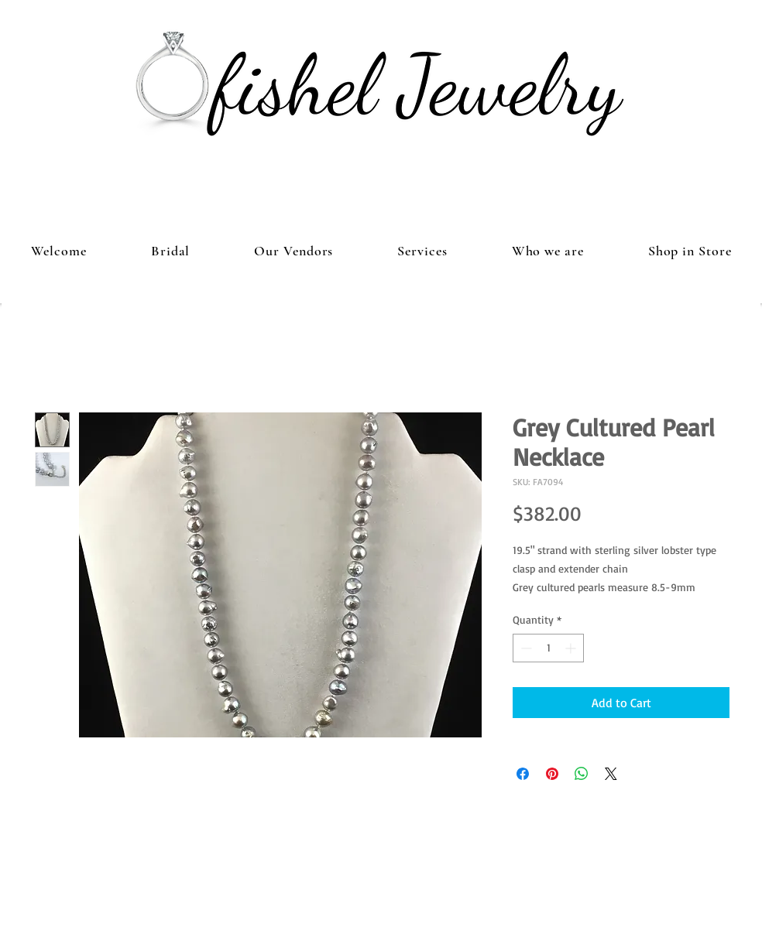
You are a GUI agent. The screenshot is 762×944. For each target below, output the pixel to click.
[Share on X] (611, 773)
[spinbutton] (548, 648)
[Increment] (572, 648)
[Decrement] (524, 648)
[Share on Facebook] (522, 773)
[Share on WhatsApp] (581, 773)
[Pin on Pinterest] (552, 773)
